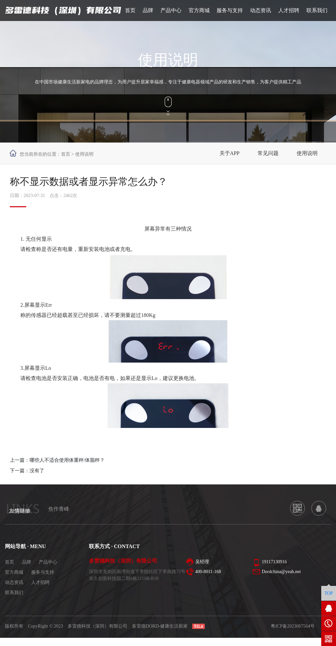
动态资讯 (14, 582)
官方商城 (14, 572)
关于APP (230, 153)
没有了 (37, 470)
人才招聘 (40, 582)
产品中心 (48, 562)
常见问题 (268, 153)
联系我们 (14, 592)
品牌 (26, 562)
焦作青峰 (58, 509)
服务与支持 (42, 572)
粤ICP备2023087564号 (293, 626)
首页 (65, 154)
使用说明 (307, 153)
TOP (328, 593)
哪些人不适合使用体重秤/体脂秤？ (67, 460)
